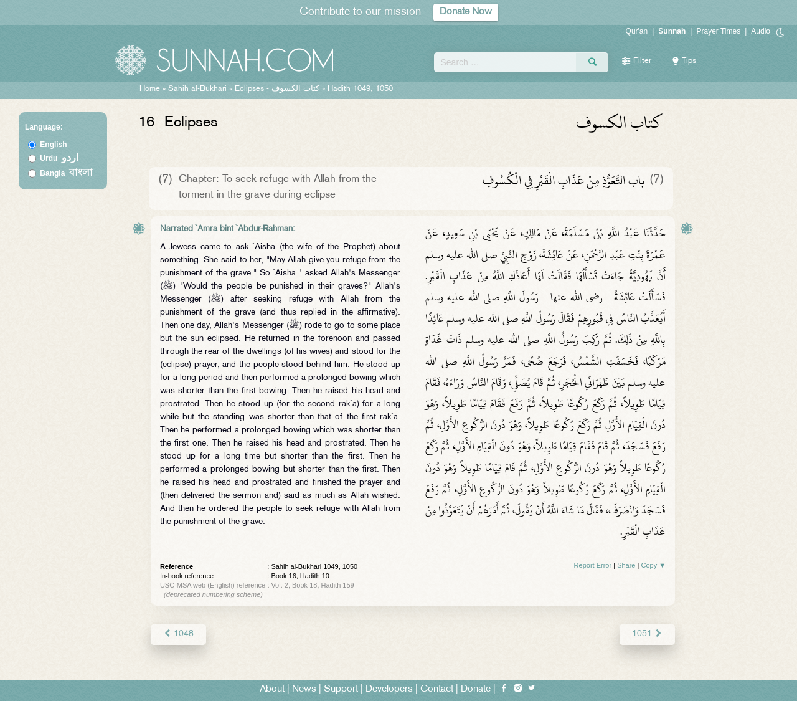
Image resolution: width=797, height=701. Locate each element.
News (304, 689)
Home (149, 89)
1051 (647, 634)
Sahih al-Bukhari (197, 89)
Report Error (593, 565)
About (272, 689)
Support (341, 689)
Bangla (66, 173)
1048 (178, 634)
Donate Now (466, 12)
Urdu (59, 158)
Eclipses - (278, 89)
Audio (760, 31)
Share (626, 565)
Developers (389, 689)
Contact (436, 689)
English (53, 144)
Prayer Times (718, 31)
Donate (476, 689)
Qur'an (637, 31)
